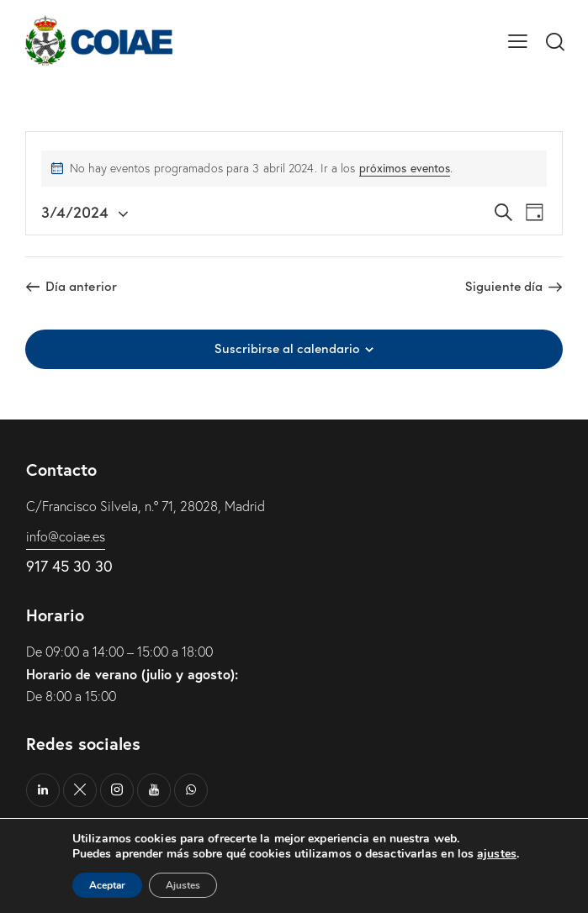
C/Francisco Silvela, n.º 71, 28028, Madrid (145, 506)
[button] (517, 39)
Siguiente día (504, 285)
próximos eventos (405, 168)
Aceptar (107, 885)
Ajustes (183, 885)
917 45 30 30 (69, 566)
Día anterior (81, 285)
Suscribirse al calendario (287, 348)
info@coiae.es (65, 536)
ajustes (496, 854)
